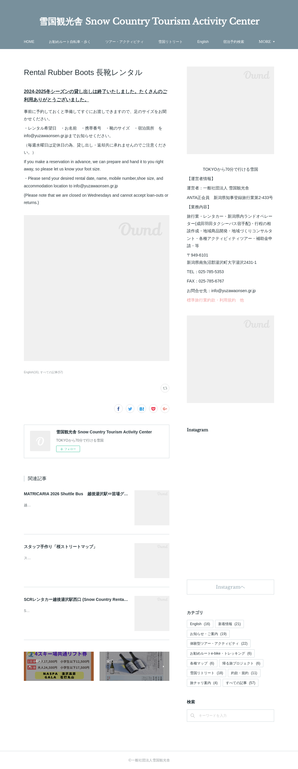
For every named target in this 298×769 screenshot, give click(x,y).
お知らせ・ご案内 (208, 634)
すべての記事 (240, 683)
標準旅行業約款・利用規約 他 (215, 300)
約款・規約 (244, 673)
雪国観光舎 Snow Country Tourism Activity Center (149, 21)
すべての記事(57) (51, 372)
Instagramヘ (230, 587)
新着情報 (229, 624)
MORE (234, 41)
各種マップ (202, 663)
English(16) (31, 372)
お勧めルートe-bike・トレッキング (220, 653)
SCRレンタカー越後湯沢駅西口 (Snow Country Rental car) (79, 599)
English (200, 624)
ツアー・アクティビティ (155, 42)
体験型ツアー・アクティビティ (218, 643)
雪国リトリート (201, 42)
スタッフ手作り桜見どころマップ (50, 558)
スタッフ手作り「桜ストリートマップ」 (60, 546)
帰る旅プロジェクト (241, 663)
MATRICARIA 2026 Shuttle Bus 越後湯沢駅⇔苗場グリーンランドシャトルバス (98, 493)
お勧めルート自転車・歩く (100, 42)
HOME (59, 42)
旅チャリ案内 (204, 683)
